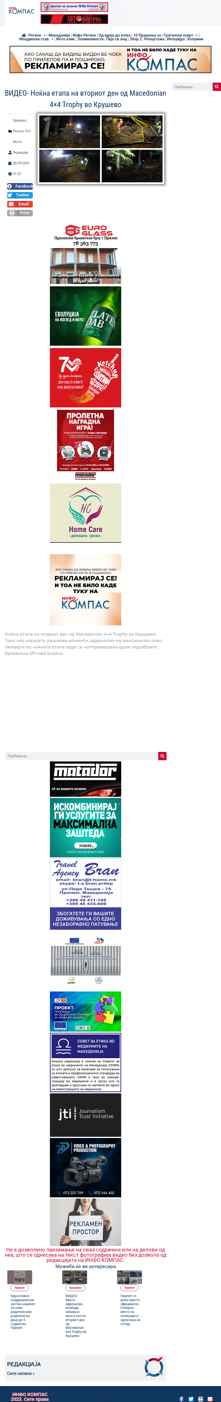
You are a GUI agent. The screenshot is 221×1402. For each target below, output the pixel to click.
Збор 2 (136, 39)
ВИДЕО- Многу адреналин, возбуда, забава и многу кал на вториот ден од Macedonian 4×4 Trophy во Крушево (100, 1301)
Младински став (36, 39)
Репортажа (154, 39)
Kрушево (19, 120)
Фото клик (65, 39)
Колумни (195, 39)
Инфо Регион (84, 35)
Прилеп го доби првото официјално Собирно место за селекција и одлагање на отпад (154, 1296)
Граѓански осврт (181, 35)
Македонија (59, 35)
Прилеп (43, 1273)
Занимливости (90, 39)
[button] (20, 186)
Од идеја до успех (115, 35)
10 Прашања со (147, 35)
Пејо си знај (116, 39)
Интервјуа (176, 39)
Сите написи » (21, 1363)
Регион (37, 35)
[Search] (162, 756)
